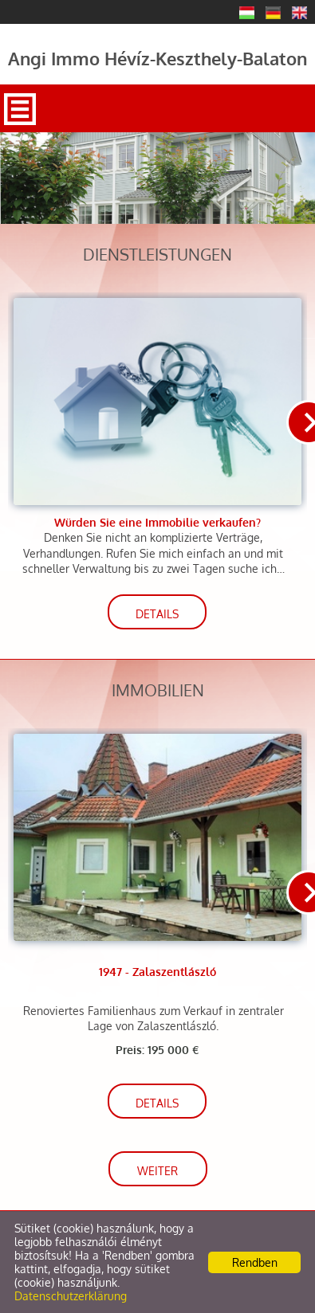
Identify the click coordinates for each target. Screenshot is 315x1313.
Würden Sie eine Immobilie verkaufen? (157, 522)
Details (157, 614)
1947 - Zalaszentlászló (157, 971)
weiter (157, 1171)
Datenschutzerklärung (70, 1296)
